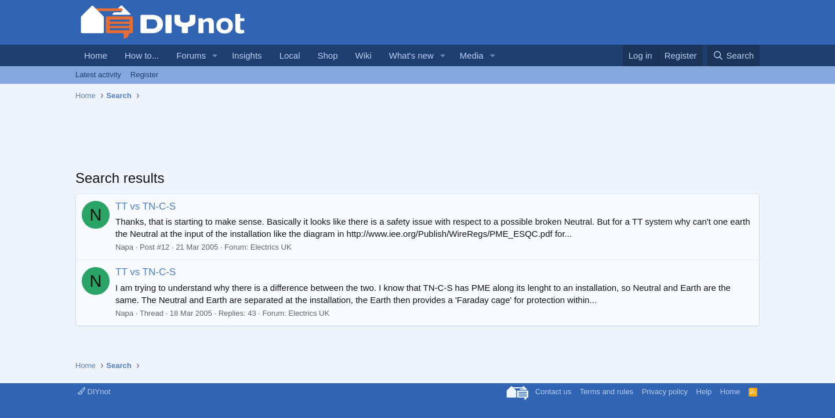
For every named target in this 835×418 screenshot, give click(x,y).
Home (95, 55)
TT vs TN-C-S (145, 206)
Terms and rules (606, 391)
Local (289, 55)
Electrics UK (271, 247)
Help (704, 391)
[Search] (733, 55)
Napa (124, 247)
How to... (142, 55)
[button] (215, 55)
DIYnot (94, 391)
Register (144, 74)
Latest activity (98, 74)
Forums (191, 55)
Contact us (553, 391)
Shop (327, 55)
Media (472, 55)
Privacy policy (665, 391)
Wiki (363, 55)
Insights (247, 55)
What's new (411, 55)
